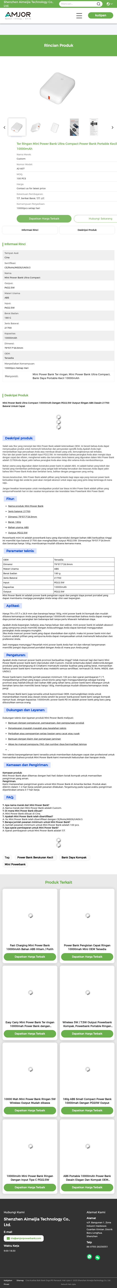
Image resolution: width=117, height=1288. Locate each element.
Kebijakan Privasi (8, 1282)
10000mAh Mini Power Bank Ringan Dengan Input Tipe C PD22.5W (30, 1178)
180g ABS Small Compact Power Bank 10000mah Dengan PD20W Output (87, 1101)
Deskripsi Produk (87, 230)
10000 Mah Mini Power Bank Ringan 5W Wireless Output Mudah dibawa (30, 1101)
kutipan (100, 15)
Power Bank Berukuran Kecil (35, 857)
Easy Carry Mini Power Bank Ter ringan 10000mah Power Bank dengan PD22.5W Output (30, 1024)
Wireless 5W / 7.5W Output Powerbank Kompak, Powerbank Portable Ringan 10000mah (87, 1024)
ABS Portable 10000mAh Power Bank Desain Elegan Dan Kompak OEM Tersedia (87, 1178)
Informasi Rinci (30, 230)
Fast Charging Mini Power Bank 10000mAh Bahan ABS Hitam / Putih (29, 947)
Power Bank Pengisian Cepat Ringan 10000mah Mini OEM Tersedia (87, 947)
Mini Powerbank (15, 864)
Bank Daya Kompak (74, 857)
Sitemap (20, 1280)
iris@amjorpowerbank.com (23, 1238)
